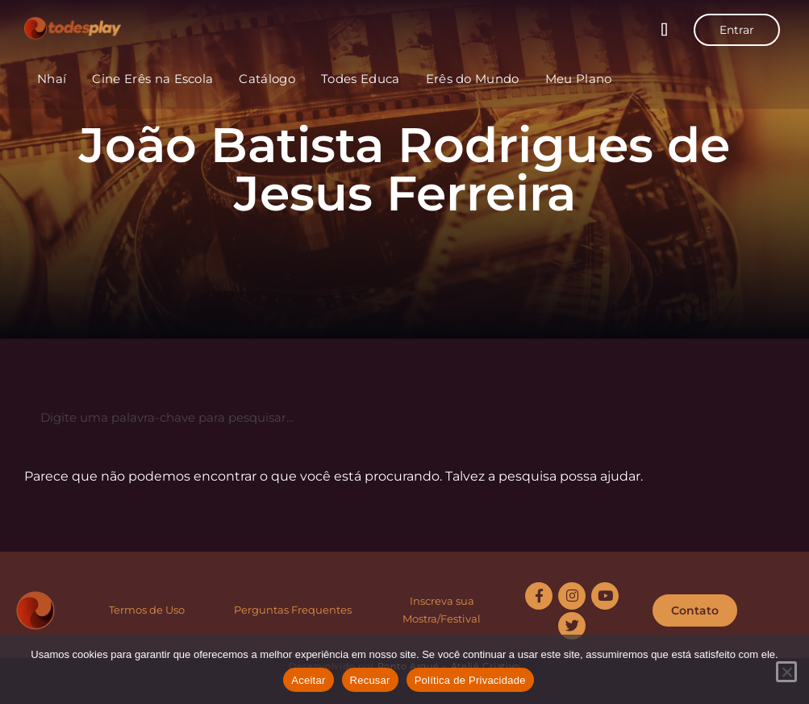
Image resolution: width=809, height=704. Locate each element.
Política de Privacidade (470, 680)
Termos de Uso (147, 609)
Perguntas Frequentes (293, 609)
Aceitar (308, 680)
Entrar (736, 30)
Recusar (370, 680)
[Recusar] (786, 671)
